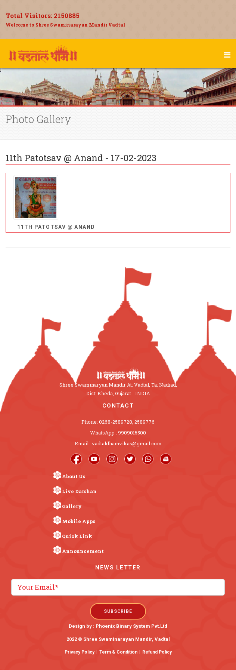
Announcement (83, 551)
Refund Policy (157, 652)
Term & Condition (118, 652)
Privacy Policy (79, 652)
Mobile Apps (78, 521)
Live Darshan (79, 491)
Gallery (72, 506)
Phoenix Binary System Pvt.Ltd (131, 626)
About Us (73, 476)
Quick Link (77, 536)
